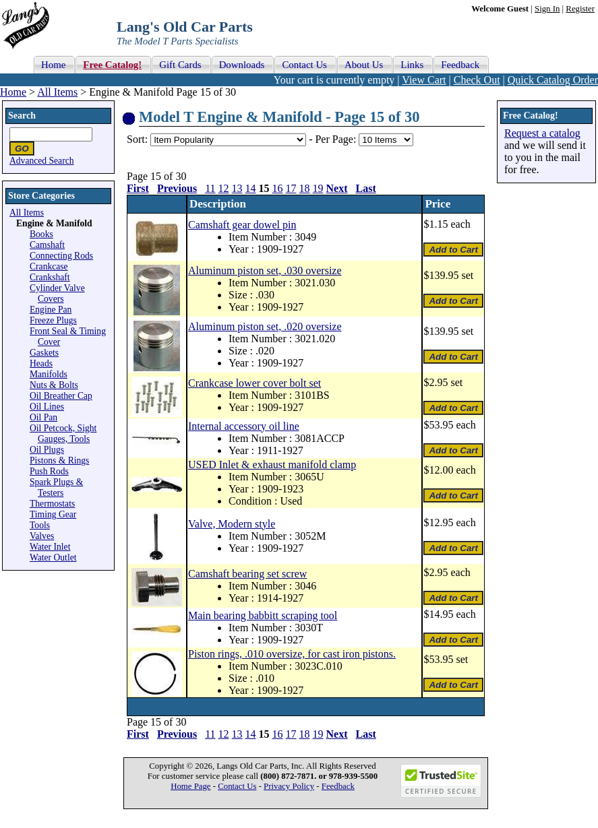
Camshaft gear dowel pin (242, 224)
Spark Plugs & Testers (56, 487)
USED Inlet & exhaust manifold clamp (272, 464)
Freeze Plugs (53, 320)
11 (210, 188)
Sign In (547, 8)
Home (13, 92)
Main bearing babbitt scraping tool (262, 615)
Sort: (137, 139)
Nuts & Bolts (54, 385)
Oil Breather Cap (61, 396)
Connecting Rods (61, 256)
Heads (41, 363)
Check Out (477, 80)
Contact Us (237, 786)
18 (304, 188)
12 (223, 188)
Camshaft (47, 245)
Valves (42, 536)
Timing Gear (53, 514)
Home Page (190, 786)
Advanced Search (41, 161)
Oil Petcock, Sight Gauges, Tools (63, 433)
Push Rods (49, 471)
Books (41, 234)
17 (291, 188)
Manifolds (48, 374)
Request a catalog (542, 133)
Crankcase (49, 266)
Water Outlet (53, 557)
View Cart (424, 80)
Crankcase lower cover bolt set (254, 383)
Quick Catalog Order (553, 80)
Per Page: (337, 139)
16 (277, 188)
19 (318, 188)
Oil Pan (43, 417)
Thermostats (52, 504)
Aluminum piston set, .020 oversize (265, 326)
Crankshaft (50, 277)
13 (237, 188)
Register (580, 8)
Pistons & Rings (59, 460)
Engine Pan (50, 310)
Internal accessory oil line (243, 426)
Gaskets (44, 353)
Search (22, 115)
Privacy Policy (289, 786)
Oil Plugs (47, 450)
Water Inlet (50, 547)
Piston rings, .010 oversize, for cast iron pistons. (292, 654)
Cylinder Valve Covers (57, 293)
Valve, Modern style (231, 524)
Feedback (338, 786)
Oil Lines (47, 407)
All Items (57, 92)
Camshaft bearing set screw (247, 573)
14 (250, 188)
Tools (40, 525)
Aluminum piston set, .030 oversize (265, 270)
